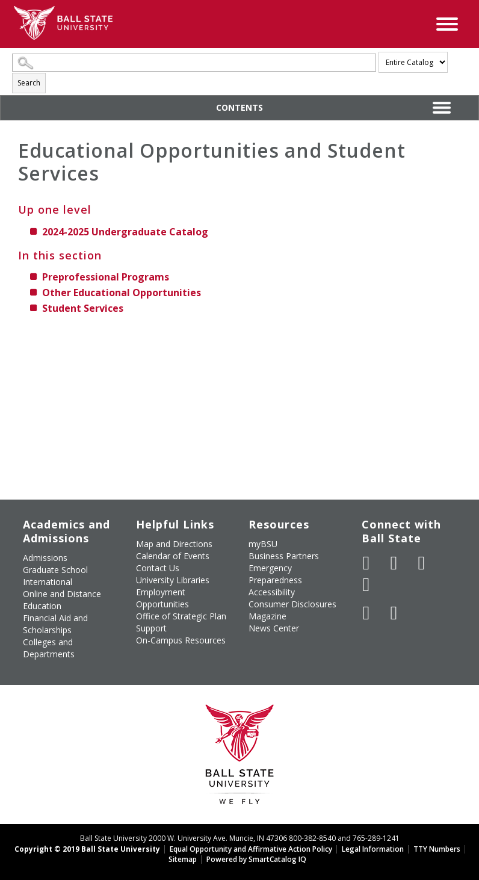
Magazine (267, 616)
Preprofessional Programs (105, 277)
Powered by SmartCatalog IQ (256, 859)
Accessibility (272, 592)
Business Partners (284, 556)
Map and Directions (174, 544)
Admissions (45, 557)
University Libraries (172, 580)
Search (28, 83)
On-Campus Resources (181, 640)
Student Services (82, 308)
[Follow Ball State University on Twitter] (394, 563)
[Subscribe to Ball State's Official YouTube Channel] (422, 563)
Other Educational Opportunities (121, 292)
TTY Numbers (436, 849)
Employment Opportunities (162, 598)
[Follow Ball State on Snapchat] (394, 613)
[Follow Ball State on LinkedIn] (366, 613)
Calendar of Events (172, 556)
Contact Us (157, 568)
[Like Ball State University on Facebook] (366, 563)
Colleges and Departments (49, 648)
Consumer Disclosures (292, 604)
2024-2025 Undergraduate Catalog (125, 231)
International (47, 581)
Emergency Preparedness (275, 574)
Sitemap (182, 859)
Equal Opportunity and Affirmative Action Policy (251, 849)
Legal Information (373, 849)
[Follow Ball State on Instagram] (366, 584)
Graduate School (55, 569)
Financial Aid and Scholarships (55, 624)
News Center (274, 628)
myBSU (263, 544)
